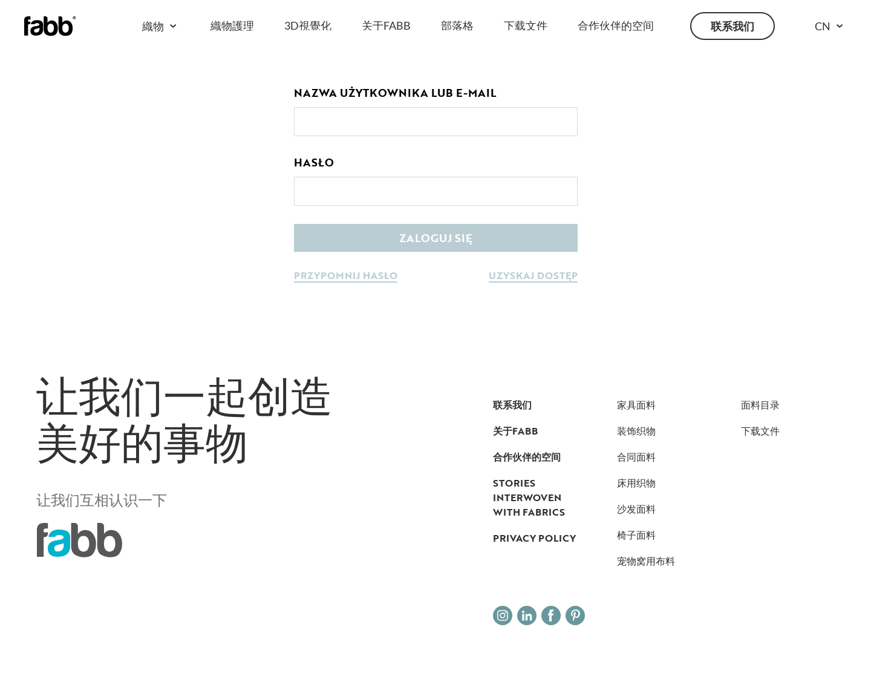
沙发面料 (636, 509)
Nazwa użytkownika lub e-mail (395, 92)
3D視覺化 (307, 25)
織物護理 (232, 25)
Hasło (314, 162)
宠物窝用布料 (646, 561)
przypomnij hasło (345, 276)
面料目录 (760, 405)
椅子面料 (636, 535)
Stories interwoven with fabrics (529, 497)
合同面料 (636, 457)
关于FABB (386, 25)
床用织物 (636, 483)
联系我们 (732, 26)
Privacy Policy (534, 538)
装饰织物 (636, 431)
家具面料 (636, 405)
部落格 (457, 25)
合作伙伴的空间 (616, 25)
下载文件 (525, 25)
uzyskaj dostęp (533, 276)
